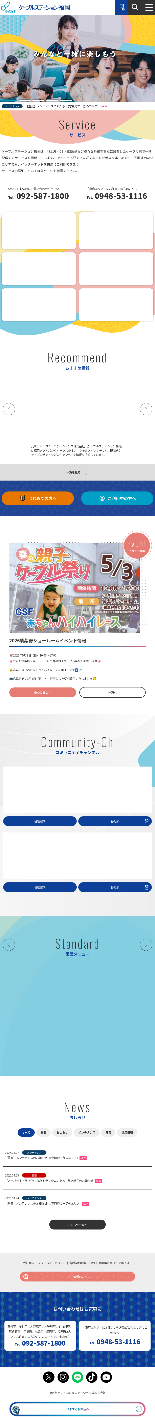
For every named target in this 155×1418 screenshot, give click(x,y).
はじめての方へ (38, 498)
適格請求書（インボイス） (115, 1263)
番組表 (130, 821)
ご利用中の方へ (117, 498)
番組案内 (40, 821)
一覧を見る (73, 472)
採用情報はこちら (56, 1276)
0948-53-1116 (120, 196)
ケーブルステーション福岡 (35, 7)
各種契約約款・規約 (82, 1263)
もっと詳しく (42, 692)
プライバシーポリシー (52, 1263)
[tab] (11, 100)
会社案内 (28, 1263)
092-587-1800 (42, 196)
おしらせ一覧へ (77, 1224)
